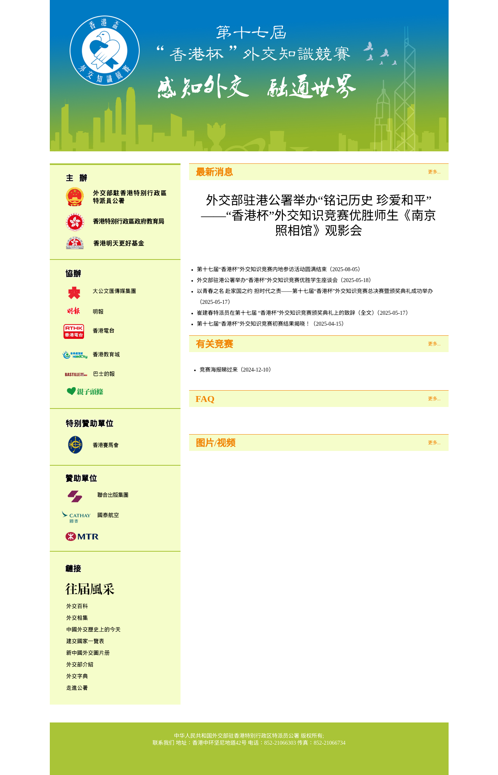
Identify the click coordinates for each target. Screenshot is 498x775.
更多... (434, 172)
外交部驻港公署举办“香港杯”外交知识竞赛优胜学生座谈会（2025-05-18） (285, 280)
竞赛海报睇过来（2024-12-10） (237, 370)
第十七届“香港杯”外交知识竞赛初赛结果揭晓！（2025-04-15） (272, 324)
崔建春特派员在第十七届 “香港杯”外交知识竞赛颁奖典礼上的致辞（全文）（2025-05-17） (304, 313)
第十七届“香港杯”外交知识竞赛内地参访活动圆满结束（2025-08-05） (280, 269)
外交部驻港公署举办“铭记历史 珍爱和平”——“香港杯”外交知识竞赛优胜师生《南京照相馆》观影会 (318, 215)
